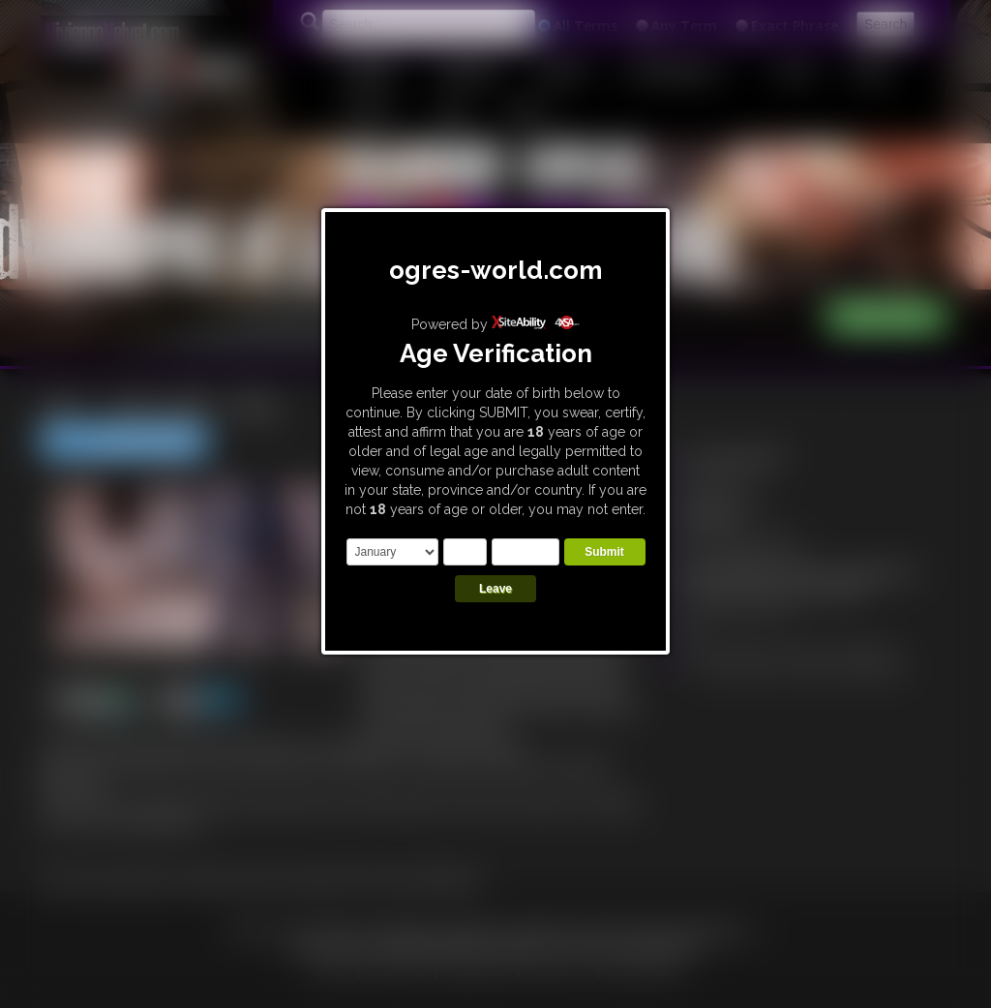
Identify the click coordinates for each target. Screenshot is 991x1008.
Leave (495, 589)
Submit (604, 552)
